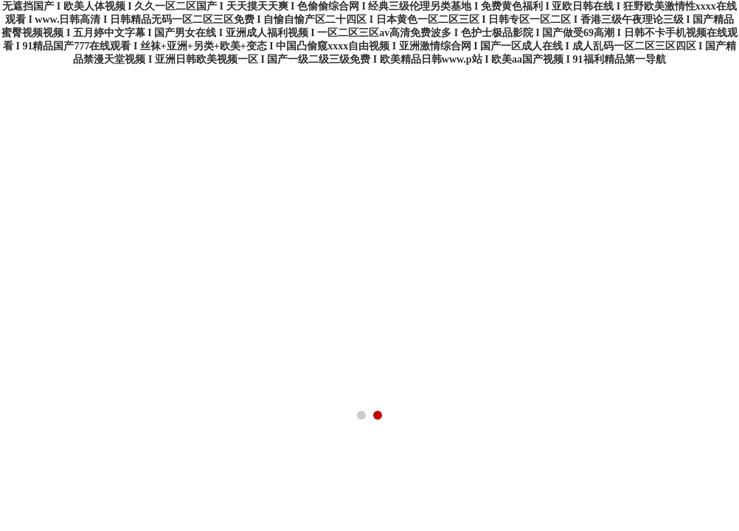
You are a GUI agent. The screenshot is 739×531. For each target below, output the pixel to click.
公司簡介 (109, 171)
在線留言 (478, 171)
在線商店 (699, 171)
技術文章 (330, 171)
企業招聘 (551, 171)
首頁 (35, 171)
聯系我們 (625, 171)
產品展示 (183, 171)
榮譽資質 (404, 171)
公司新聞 (256, 171)
